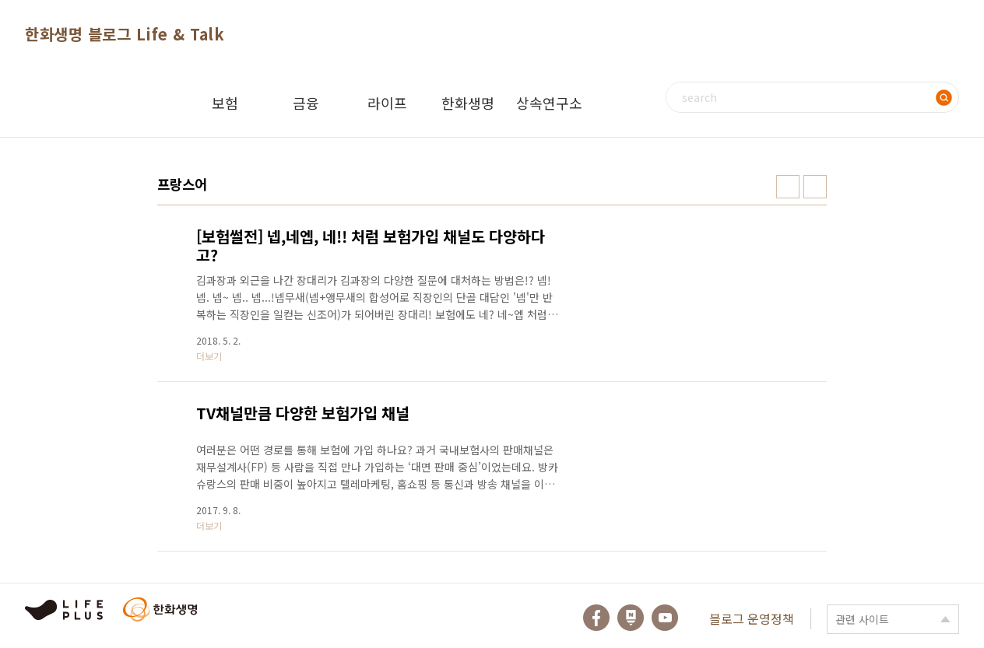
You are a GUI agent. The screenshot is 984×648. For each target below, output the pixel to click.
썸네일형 (788, 186)
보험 (225, 103)
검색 (943, 97)
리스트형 (815, 186)
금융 (306, 103)
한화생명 (467, 103)
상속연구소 (549, 103)
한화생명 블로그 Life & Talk (124, 34)
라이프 (387, 103)
